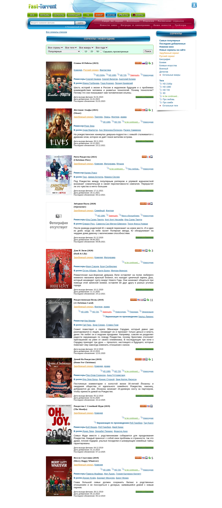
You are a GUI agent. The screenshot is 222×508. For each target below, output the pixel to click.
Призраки (132, 312)
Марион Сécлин (112, 177)
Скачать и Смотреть (144, 97)
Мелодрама (109, 164)
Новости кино (108, 25)
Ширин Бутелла (95, 177)
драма (123, 117)
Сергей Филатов (110, 79)
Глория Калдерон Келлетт (128, 474)
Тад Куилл (149, 423)
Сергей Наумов (93, 79)
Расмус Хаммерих (132, 130)
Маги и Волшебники (129, 216)
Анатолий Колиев (127, 79)
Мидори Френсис (119, 270)
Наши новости (162, 25)
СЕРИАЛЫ (59, 15)
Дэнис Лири (88, 431)
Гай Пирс (87, 325)
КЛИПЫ (137, 14)
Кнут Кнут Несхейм (114, 219)
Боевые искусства (168, 65)
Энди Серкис (98, 325)
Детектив (163, 72)
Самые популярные (169, 40)
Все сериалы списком (56, 32)
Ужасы (107, 117)
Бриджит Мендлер (106, 478)
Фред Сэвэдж (92, 266)
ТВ (88, 15)
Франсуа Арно (121, 431)
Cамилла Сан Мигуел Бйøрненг (111, 224)
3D (177, 93)
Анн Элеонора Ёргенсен (110, 130)
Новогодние (146, 75)
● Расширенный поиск (75, 27)
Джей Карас (117, 427)
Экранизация (146, 312)
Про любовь (177, 99)
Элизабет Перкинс (104, 431)
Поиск (148, 51)
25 (92, 51)
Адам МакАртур (90, 130)
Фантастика (105, 70)
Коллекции (133, 21)
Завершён (133, 75)
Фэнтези (115, 117)
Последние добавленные (172, 44)
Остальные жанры (171, 75)
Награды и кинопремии (135, 25)
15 (86, 51)
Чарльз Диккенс (145, 316)
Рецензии (148, 21)
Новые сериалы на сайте (172, 50)
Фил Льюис (109, 474)
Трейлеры (180, 25)
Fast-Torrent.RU (46, 5)
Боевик (162, 62)
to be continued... (177, 96)
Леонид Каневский (124, 83)
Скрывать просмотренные (115, 51)
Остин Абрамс (89, 270)
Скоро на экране (112, 21)
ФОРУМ (111, 15)
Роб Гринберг (136, 423)
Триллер (99, 117)
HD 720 (177, 90)
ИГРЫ (123, 14)
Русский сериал (167, 56)
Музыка (120, 164)
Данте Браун (104, 270)
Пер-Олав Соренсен (96, 375)
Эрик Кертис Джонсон (126, 379)
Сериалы (176, 33)
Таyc (85, 177)
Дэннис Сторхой (106, 379)
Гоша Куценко (107, 83)
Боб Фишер (91, 427)
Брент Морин (122, 478)
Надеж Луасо (90, 173)
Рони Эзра (89, 126)
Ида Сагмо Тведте (95, 219)
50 (98, 51)
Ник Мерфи (89, 321)
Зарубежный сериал (169, 53)
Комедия (78, 70)
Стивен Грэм (112, 325)
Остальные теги (170, 105)
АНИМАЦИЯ (74, 15)
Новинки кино (166, 47)
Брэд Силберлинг (108, 266)
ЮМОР (99, 15)
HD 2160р (177, 83)
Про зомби (177, 102)
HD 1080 (177, 87)
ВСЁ (32, 15)
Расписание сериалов (171, 21)
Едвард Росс (89, 224)
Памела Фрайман (94, 474)
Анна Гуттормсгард (116, 375)
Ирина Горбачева (91, 83)
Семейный (100, 210)
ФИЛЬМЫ (45, 15)
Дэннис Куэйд (89, 478)
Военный (163, 68)
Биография (164, 59)
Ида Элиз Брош (90, 379)
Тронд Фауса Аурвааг (137, 224)
